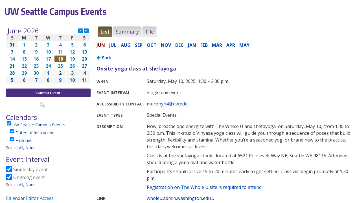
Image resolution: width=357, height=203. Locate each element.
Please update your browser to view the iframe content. (48, 55)
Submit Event (48, 93)
